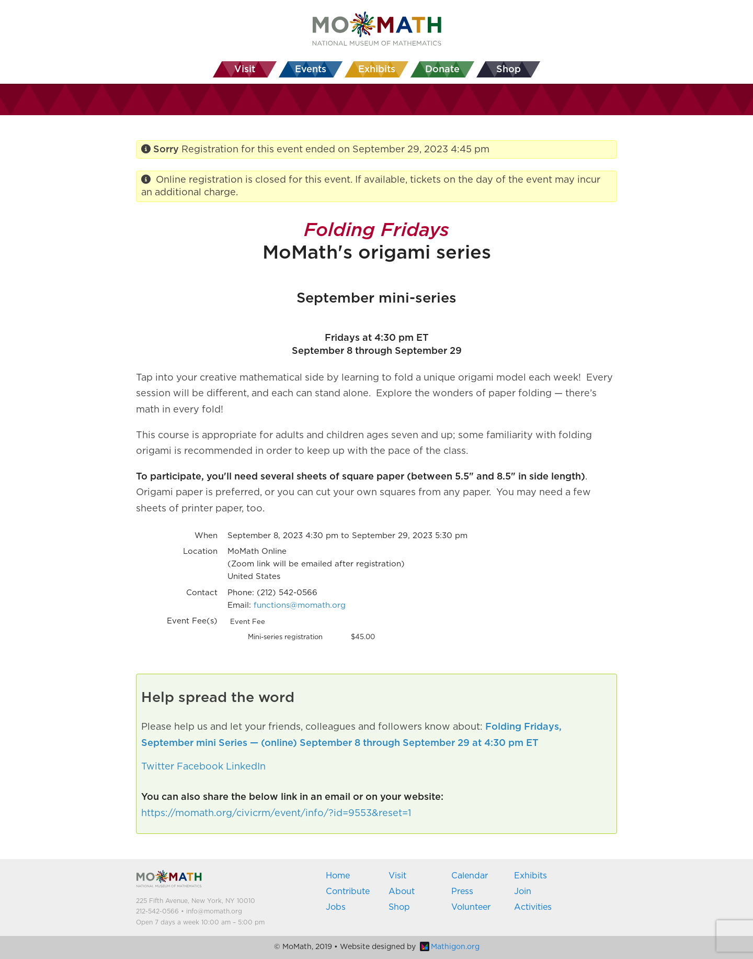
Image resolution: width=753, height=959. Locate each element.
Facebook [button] (200, 767)
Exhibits (530, 876)
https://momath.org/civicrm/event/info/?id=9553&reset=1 (276, 813)
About (402, 891)
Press (462, 891)
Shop (399, 907)
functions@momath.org (300, 605)
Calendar (469, 876)
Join (522, 891)
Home (338, 876)
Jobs (336, 907)
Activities (533, 907)
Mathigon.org (450, 947)
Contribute (348, 891)
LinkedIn (246, 767)
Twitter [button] (157, 767)
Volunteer (470, 907)
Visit (397, 876)
